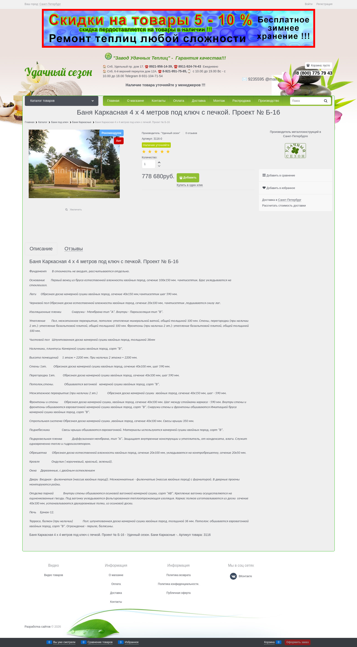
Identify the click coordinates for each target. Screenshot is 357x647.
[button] (159, 162)
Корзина (269, 642)
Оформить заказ (297, 642)
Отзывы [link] (73, 248)
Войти (309, 4)
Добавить (189, 177)
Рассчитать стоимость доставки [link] (284, 205)
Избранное (132, 642)
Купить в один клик (190, 185)
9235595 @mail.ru (265, 79)
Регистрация (324, 4)
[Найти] (326, 101)
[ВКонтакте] (233, 576)
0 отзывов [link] (191, 133)
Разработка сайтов (38, 626)
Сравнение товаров (100, 642)
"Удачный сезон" (170, 133)
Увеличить (76, 209)
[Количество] (149, 164)
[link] (50, 4)
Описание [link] (41, 248)
